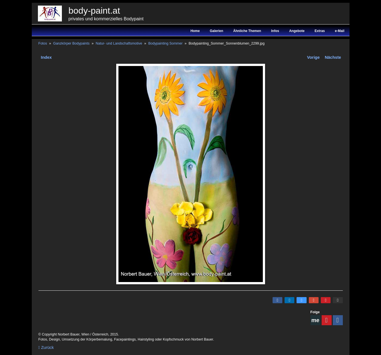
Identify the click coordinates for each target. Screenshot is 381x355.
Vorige (313, 57)
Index (46, 57)
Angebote (296, 31)
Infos (275, 31)
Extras (320, 31)
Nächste (333, 57)
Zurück (46, 347)
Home (195, 31)
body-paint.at (94, 11)
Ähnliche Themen (247, 31)
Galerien (216, 31)
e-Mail (339, 31)
